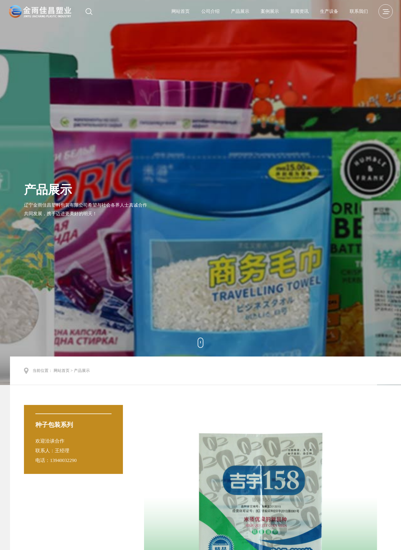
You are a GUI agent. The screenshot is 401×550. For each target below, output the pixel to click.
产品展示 (240, 11)
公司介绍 (210, 11)
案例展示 (270, 11)
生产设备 (329, 11)
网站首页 (180, 11)
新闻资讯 (299, 11)
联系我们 (359, 11)
